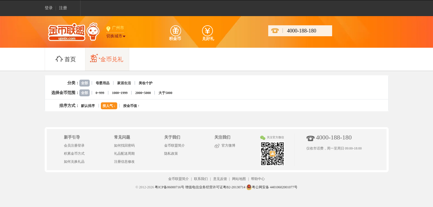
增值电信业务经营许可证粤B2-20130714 (215, 187)
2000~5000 (143, 93)
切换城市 (114, 36)
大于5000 (165, 93)
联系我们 (201, 179)
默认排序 (88, 106)
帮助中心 (258, 179)
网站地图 (239, 179)
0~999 (100, 93)
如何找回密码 (124, 145)
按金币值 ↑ (131, 106)
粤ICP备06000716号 (169, 187)
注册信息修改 (124, 162)
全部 (84, 83)
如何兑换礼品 (74, 162)
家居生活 (124, 83)
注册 (63, 8)
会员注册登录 (74, 145)
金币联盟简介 (174, 145)
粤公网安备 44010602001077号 (271, 187)
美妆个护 (145, 83)
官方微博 (228, 145)
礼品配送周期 (124, 154)
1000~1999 (120, 93)
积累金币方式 (74, 154)
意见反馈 (220, 179)
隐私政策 (171, 154)
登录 (49, 8)
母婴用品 (102, 83)
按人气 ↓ (109, 106)
